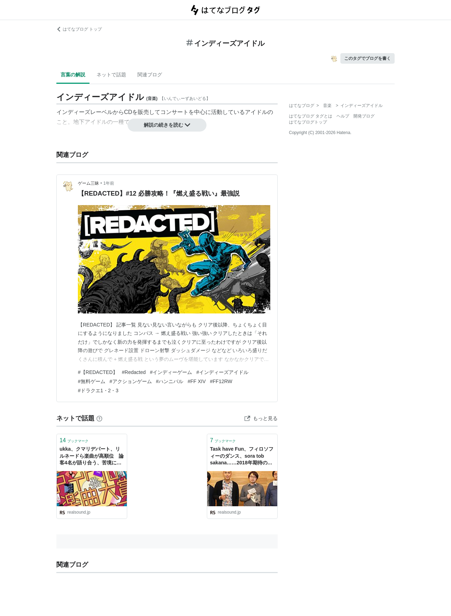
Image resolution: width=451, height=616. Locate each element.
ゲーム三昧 (88, 183)
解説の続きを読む (167, 125)
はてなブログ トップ (79, 29)
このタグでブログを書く (367, 58)
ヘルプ (342, 116)
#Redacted (134, 372)
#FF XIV (196, 381)
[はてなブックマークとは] (99, 418)
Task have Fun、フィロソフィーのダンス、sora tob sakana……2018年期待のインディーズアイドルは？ (241, 456)
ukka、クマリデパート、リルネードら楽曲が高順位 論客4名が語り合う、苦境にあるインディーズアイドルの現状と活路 (92, 456)
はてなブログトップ (308, 122)
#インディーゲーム (171, 372)
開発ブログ (364, 116)
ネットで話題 (111, 74)
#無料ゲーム (91, 381)
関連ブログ (149, 74)
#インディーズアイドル (222, 372)
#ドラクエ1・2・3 (98, 390)
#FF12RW (221, 381)
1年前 (108, 183)
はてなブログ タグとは (310, 116)
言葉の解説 (73, 74)
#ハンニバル (170, 381)
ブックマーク (74, 440)
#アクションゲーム (131, 381)
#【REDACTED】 (98, 372)
